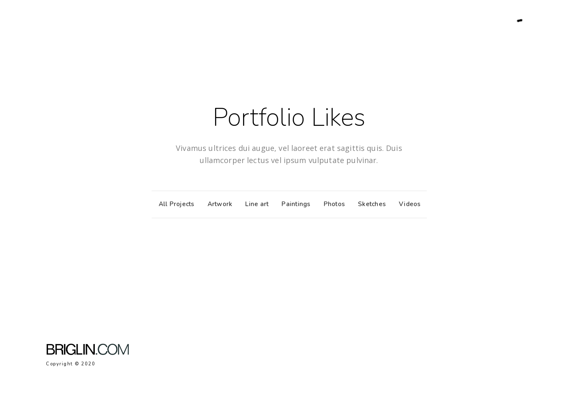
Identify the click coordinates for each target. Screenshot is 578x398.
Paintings (293, 204)
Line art (255, 204)
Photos (332, 204)
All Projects (175, 204)
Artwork (218, 204)
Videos (408, 204)
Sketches (370, 204)
